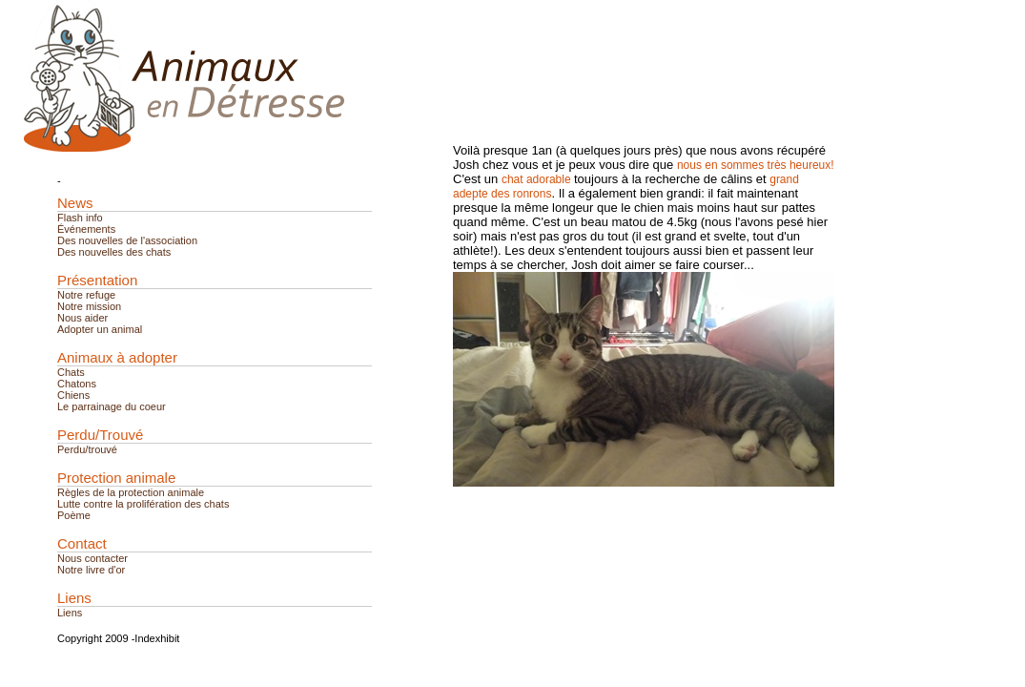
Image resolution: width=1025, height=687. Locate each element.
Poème (74, 515)
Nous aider (82, 317)
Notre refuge (86, 295)
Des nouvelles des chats (114, 252)
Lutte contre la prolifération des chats (143, 504)
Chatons (76, 383)
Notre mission (89, 306)
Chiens (73, 395)
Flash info (80, 217)
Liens (69, 612)
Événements (86, 229)
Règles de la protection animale (130, 492)
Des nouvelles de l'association (127, 240)
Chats (71, 372)
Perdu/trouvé (87, 449)
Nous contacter (92, 558)
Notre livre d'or (91, 569)
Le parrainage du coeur (111, 406)
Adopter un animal (99, 329)
